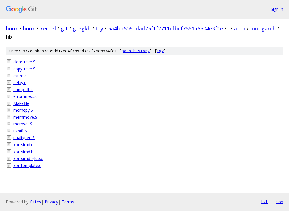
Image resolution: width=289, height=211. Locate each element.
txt (264, 201)
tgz (160, 50)
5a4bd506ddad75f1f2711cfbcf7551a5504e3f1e (165, 28)
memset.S (22, 124)
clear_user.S (24, 61)
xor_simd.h (23, 151)
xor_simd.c (23, 144)
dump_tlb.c (23, 89)
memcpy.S (23, 110)
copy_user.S (24, 69)
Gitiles (35, 202)
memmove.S (25, 117)
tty (99, 28)
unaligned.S (24, 137)
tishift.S (20, 131)
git (64, 28)
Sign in (277, 9)
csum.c (19, 76)
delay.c (19, 82)
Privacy (51, 202)
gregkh (82, 28)
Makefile (21, 103)
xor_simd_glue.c (28, 158)
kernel (48, 28)
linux (12, 28)
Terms (68, 202)
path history (136, 50)
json (278, 201)
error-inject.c (25, 96)
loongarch (263, 28)
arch (239, 28)
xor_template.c (27, 165)
